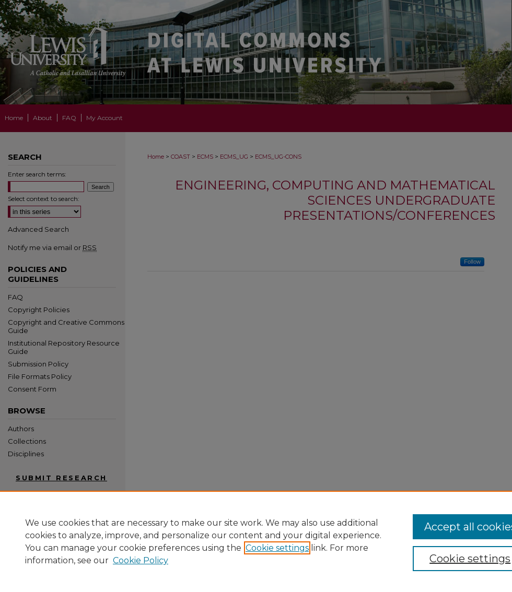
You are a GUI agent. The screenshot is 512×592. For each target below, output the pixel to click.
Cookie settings (277, 548)
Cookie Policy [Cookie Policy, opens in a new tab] (140, 560)
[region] (256, 541)
